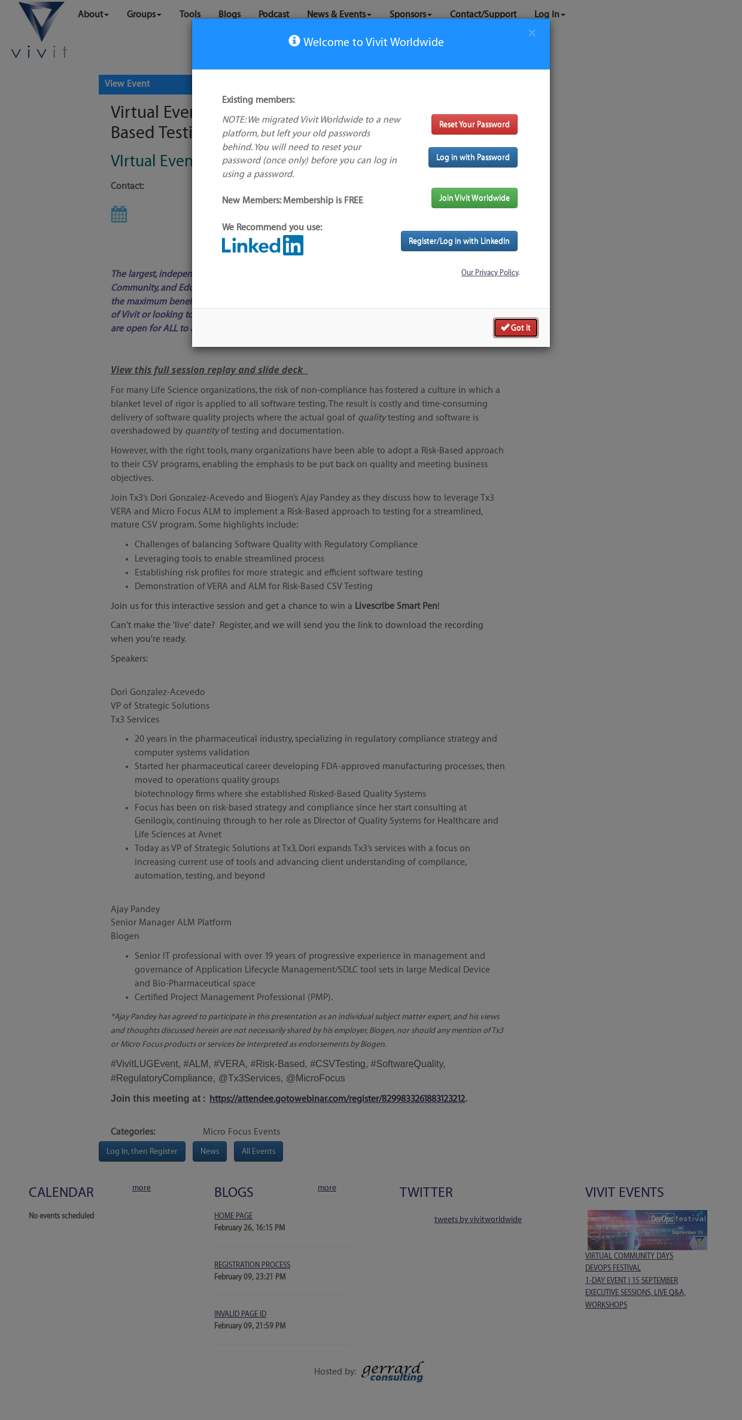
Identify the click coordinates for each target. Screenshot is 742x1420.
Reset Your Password (474, 124)
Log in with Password (473, 157)
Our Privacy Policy (489, 273)
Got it (516, 327)
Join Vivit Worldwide (474, 197)
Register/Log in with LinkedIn (459, 240)
